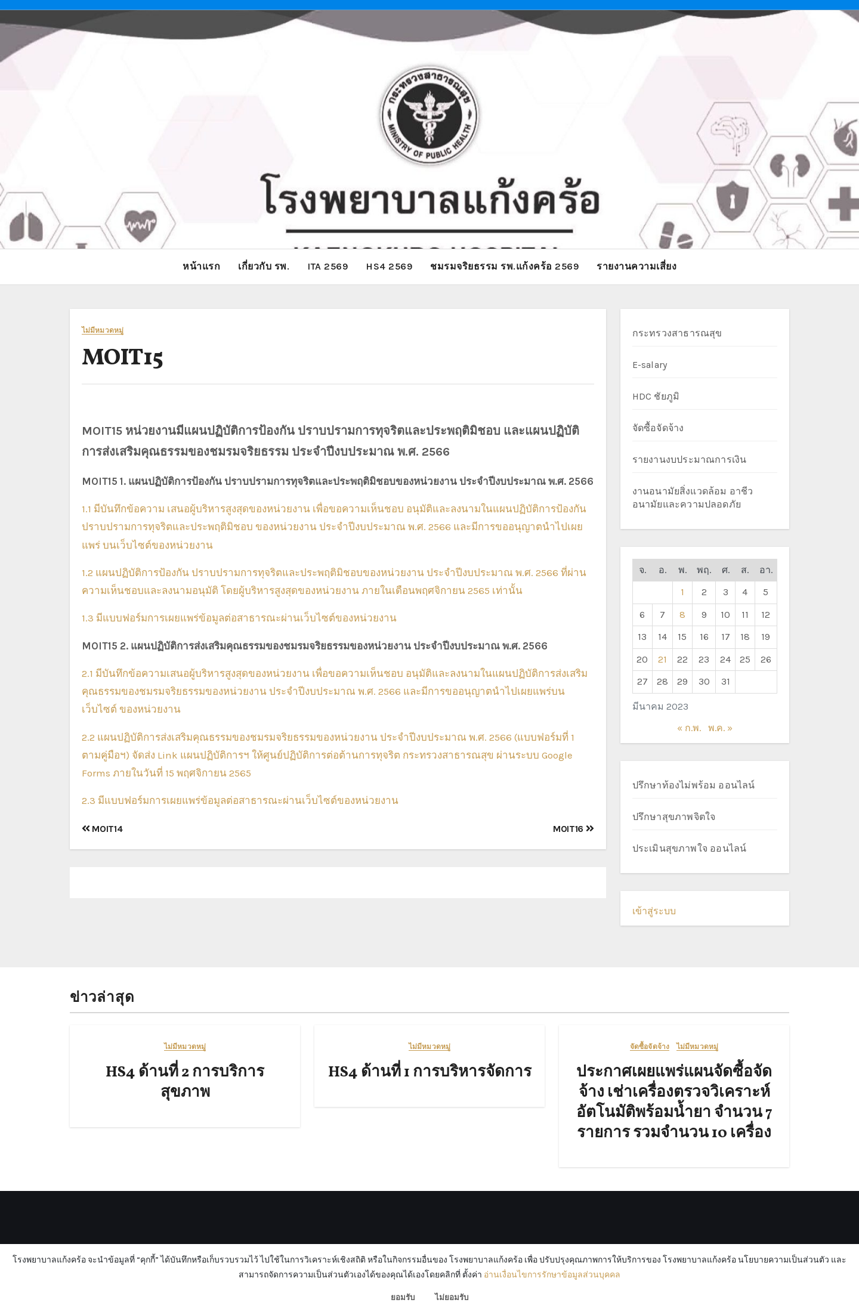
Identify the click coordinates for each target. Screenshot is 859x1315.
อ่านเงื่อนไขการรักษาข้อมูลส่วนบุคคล (552, 1275)
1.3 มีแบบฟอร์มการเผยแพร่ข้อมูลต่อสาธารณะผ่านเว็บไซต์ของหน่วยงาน (239, 618)
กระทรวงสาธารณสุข (677, 332)
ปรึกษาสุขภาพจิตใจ (674, 816)
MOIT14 (102, 828)
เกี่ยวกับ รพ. (263, 266)
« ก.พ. (689, 728)
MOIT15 (122, 358)
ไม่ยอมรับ (451, 1297)
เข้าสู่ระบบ (654, 910)
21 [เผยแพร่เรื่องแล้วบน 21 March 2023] (662, 658)
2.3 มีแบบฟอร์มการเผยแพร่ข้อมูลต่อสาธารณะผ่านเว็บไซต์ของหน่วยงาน (240, 800)
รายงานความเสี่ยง (636, 266)
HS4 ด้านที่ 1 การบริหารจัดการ (430, 1072)
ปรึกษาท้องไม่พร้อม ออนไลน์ (693, 784)
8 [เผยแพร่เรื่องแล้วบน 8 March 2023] (682, 614)
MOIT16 (573, 828)
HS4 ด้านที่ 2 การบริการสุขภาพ (185, 1082)
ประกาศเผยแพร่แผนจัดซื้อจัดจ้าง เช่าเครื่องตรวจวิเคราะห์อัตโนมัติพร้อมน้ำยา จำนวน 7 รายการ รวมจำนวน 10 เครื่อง (674, 1102)
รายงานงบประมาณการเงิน (689, 459)
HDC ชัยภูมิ (656, 395)
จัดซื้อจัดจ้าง (658, 427)
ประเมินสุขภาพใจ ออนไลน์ (689, 847)
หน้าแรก (201, 266)
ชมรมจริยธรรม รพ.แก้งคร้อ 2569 (504, 266)
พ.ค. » (720, 728)
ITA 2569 (327, 266)
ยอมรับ (403, 1297)
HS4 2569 (389, 266)
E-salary (650, 364)
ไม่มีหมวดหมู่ (102, 330)
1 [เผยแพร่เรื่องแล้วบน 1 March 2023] (682, 592)
